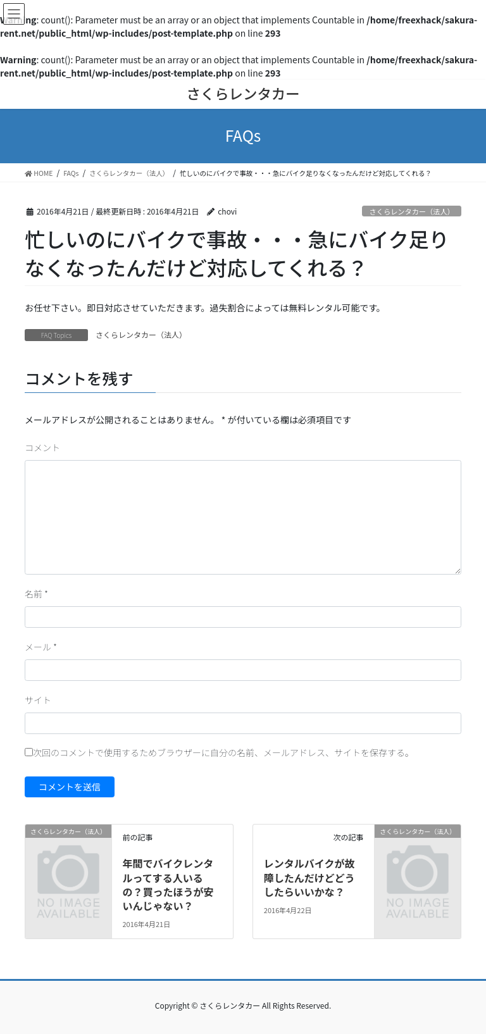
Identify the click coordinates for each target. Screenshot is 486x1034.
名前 (36, 593)
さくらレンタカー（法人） (412, 211)
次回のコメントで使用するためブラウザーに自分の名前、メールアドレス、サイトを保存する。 (223, 752)
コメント (42, 447)
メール (41, 646)
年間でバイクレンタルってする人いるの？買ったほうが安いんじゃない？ (167, 884)
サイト (38, 700)
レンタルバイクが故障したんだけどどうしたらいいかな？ (309, 877)
